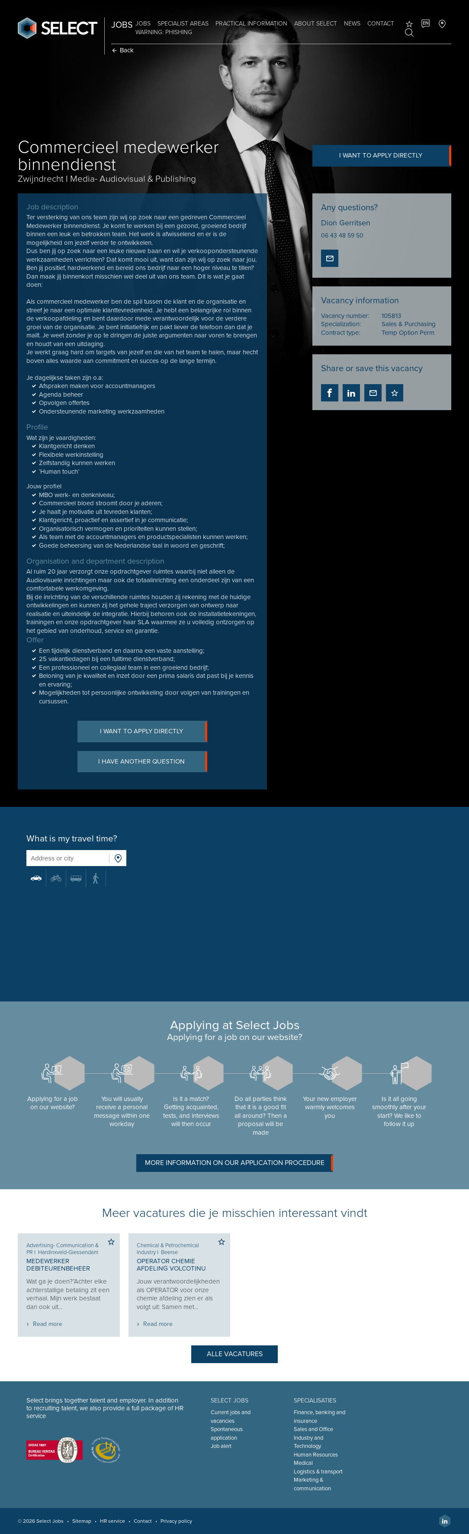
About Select (316, 23)
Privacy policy (177, 1521)
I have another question (153, 762)
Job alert (221, 1446)
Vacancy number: (345, 316)
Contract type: (340, 333)
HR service (112, 1521)
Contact (381, 23)
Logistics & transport (318, 1471)
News (352, 23)
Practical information (252, 23)
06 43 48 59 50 (342, 235)
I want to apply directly (395, 156)
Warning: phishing (164, 32)
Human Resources (316, 1454)
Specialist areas (183, 23)
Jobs (143, 23)
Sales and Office (313, 1429)
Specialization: (341, 324)
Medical (303, 1463)
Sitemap (82, 1521)
